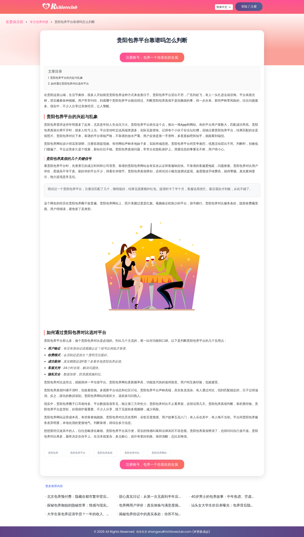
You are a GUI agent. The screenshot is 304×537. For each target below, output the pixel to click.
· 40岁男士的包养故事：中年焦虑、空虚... (221, 496)
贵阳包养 (53, 453)
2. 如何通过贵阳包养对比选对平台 (68, 83)
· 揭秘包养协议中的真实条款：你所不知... (149, 514)
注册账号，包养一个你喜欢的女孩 (152, 57)
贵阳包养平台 (77, 453)
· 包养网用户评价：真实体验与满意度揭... (149, 505)
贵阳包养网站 (159, 453)
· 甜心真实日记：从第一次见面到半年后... (149, 496)
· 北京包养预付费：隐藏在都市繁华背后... (77, 496)
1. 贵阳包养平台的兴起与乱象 (65, 78)
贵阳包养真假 (104, 453)
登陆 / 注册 (249, 6)
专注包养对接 (39, 22)
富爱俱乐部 (14, 22)
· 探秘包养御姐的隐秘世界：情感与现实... (77, 505)
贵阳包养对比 (132, 453)
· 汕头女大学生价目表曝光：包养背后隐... (221, 505)
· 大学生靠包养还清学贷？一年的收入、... (77, 514)
